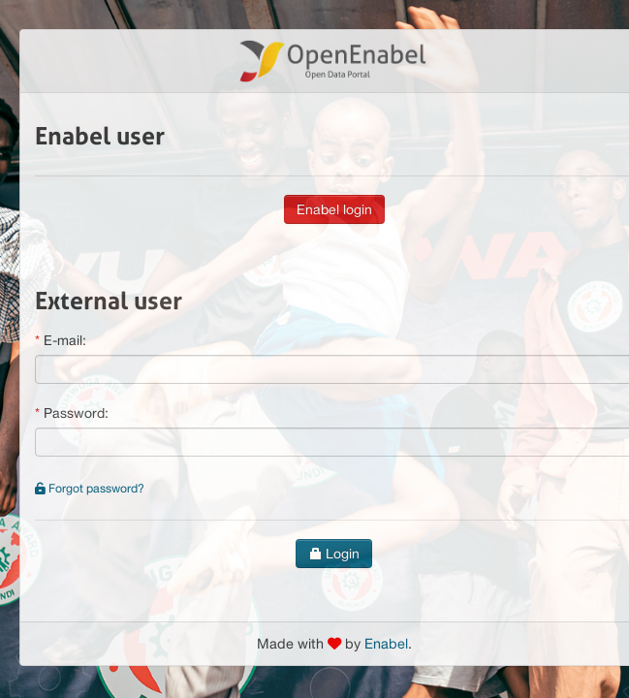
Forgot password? (89, 488)
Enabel (386, 643)
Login (334, 553)
